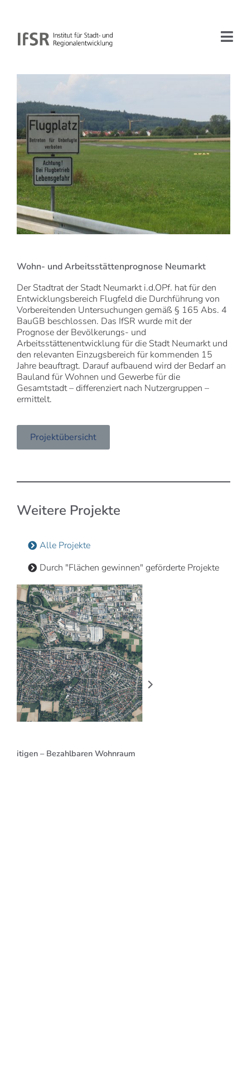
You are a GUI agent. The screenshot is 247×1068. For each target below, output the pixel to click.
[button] (86, 684)
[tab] (59, 545)
